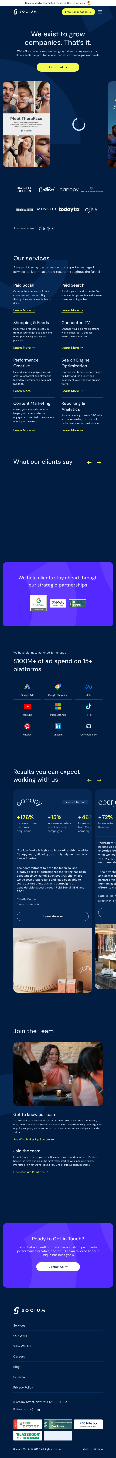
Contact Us (56, 1267)
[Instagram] (31, 1409)
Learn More (22, 310)
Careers (19, 1356)
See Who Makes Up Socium (31, 1139)
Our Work (20, 1336)
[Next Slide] (99, 462)
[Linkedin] (38, 1409)
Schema (19, 1377)
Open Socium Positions (29, 1172)
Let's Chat (56, 67)
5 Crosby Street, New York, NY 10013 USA (40, 1402)
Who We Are (22, 1346)
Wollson (98, 1449)
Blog (16, 1367)
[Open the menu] (100, 12)
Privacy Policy (23, 1387)
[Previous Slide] (89, 462)
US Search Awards (74, 3)
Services (19, 1325)
